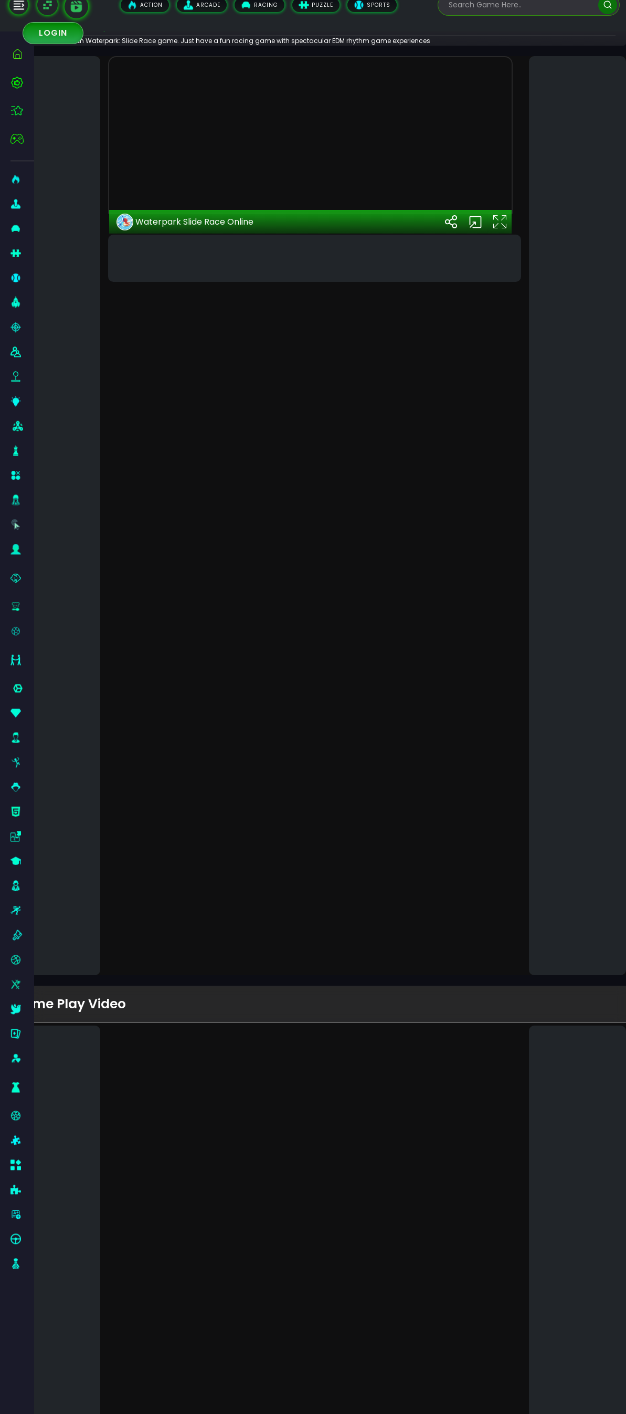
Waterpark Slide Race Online (213, 940)
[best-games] (22, 82)
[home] (22, 53)
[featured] (22, 110)
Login (53, 33)
